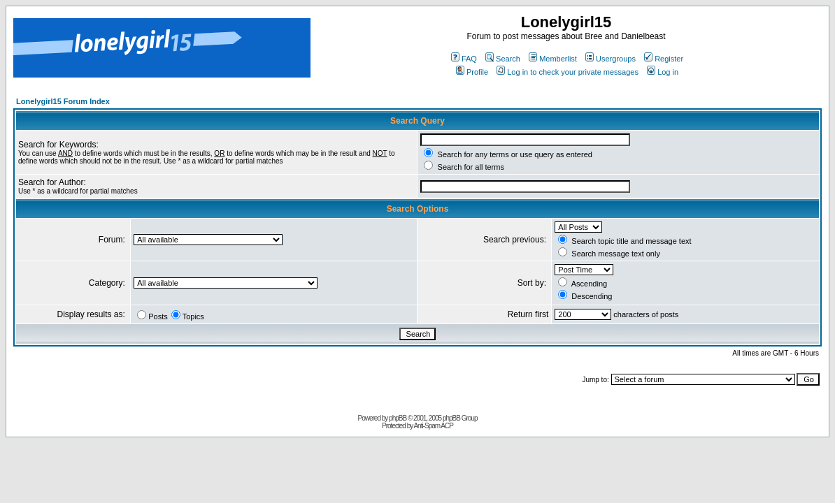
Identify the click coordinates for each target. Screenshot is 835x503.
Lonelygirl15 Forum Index (63, 101)
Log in (662, 72)
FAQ (464, 58)
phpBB (397, 418)
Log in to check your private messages (567, 72)
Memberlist (553, 58)
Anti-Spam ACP (432, 426)
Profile (472, 72)
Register (663, 58)
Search (502, 58)
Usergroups (610, 58)
